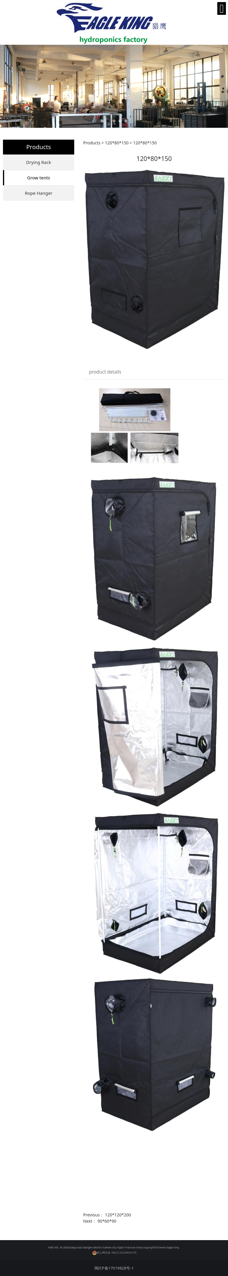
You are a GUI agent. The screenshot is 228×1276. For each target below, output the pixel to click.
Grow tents (38, 178)
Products (91, 143)
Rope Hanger (39, 193)
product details (105, 372)
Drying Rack (38, 162)
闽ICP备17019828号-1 (114, 1268)
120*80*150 (117, 143)
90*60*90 (106, 1221)
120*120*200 (118, 1215)
